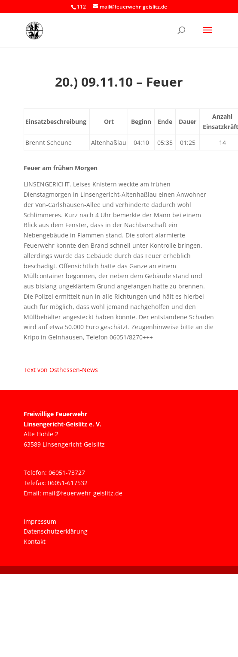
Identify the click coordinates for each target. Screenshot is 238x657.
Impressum (40, 521)
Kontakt (35, 541)
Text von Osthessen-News (61, 370)
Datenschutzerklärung (56, 531)
